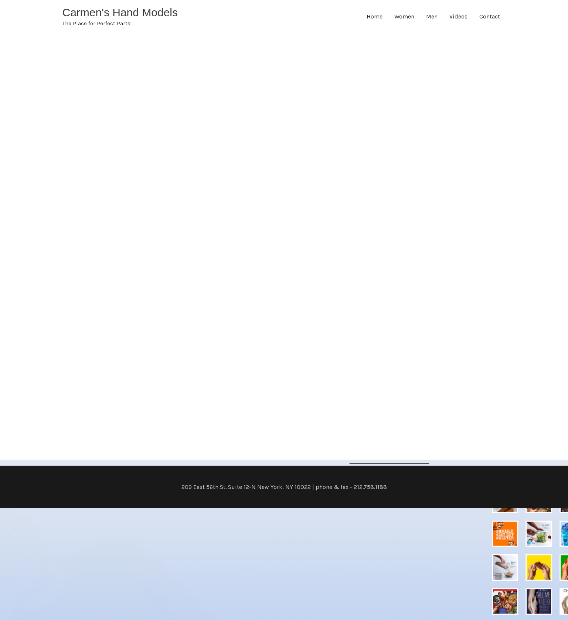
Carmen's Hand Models (120, 12)
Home (374, 16)
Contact (489, 16)
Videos (458, 16)
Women (404, 16)
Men (432, 16)
